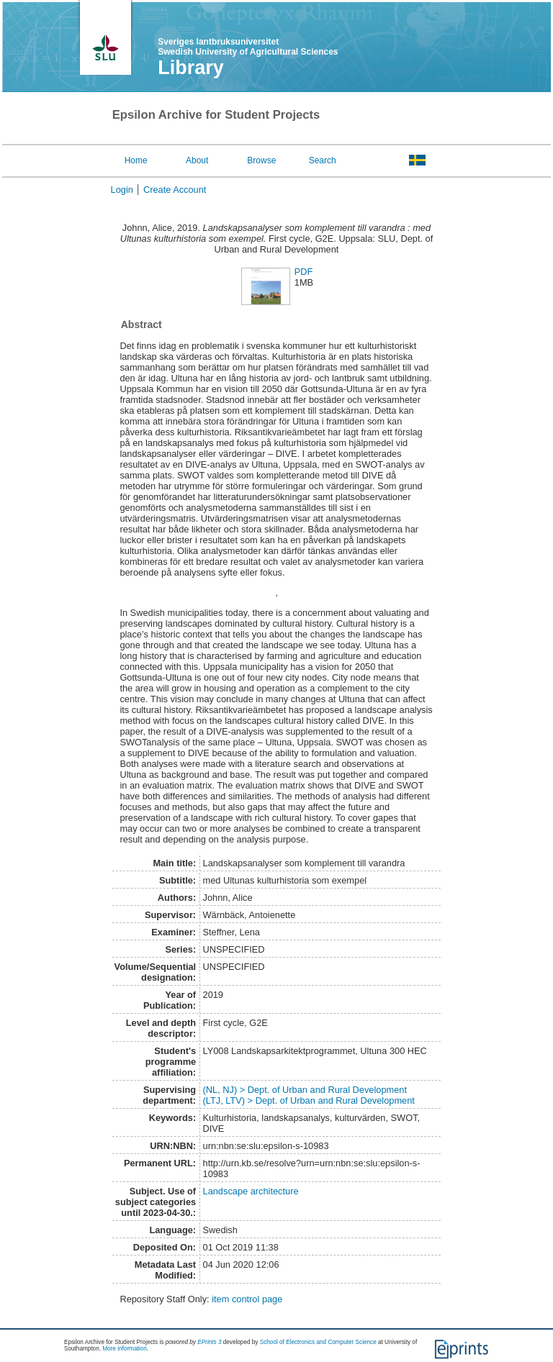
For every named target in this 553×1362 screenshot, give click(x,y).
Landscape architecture (251, 1191)
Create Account (175, 189)
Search (322, 160)
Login (122, 189)
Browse (261, 160)
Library (191, 67)
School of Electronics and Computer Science (318, 1342)
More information (124, 1348)
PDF (304, 271)
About (197, 160)
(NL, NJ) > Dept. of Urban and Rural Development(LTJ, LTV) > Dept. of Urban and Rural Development (309, 1095)
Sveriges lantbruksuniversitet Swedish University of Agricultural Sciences (248, 47)
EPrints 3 (209, 1342)
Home (136, 160)
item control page (247, 1299)
